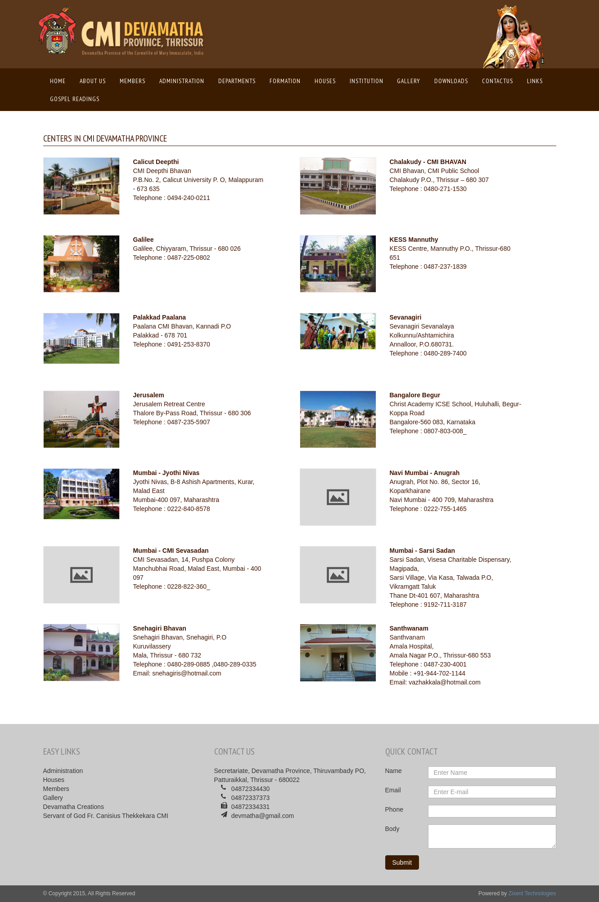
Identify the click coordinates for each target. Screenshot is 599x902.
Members (132, 81)
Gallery (408, 81)
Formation (285, 81)
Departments (237, 81)
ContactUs (497, 81)
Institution (366, 81)
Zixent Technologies (532, 893)
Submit (402, 862)
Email (393, 790)
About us (93, 81)
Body (392, 828)
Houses (325, 81)
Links (535, 81)
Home (60, 80)
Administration (181, 81)
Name (393, 770)
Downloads (451, 81)
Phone (394, 809)
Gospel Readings (74, 99)
